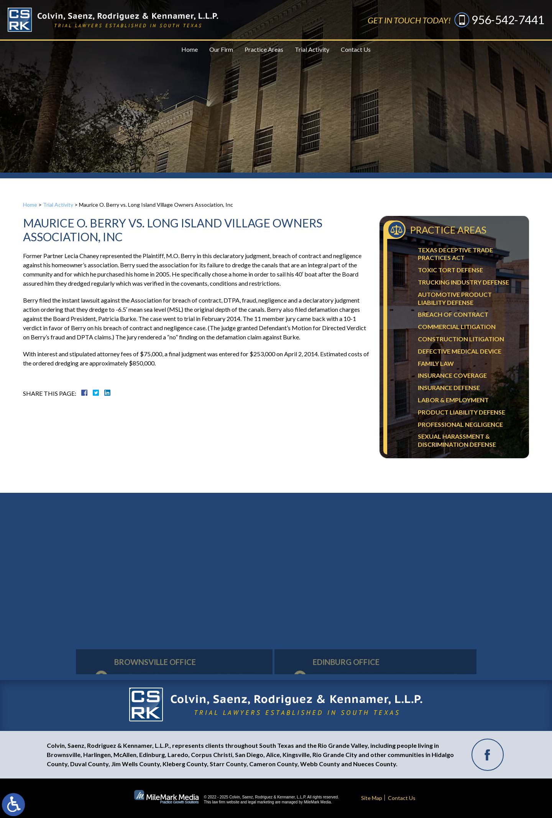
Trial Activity (312, 49)
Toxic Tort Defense (450, 269)
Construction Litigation (461, 338)
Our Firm (221, 49)
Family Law (436, 363)
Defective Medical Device (459, 351)
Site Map (371, 798)
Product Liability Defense (461, 412)
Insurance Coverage (452, 375)
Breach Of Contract (453, 314)
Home (189, 49)
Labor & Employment (453, 399)
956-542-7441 (508, 19)
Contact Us (356, 49)
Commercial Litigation (457, 326)
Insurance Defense (449, 387)
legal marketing (261, 802)
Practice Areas (264, 49)
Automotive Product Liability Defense (455, 298)
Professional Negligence (460, 424)
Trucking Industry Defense (463, 282)
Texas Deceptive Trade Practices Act (455, 254)
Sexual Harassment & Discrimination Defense (457, 440)
